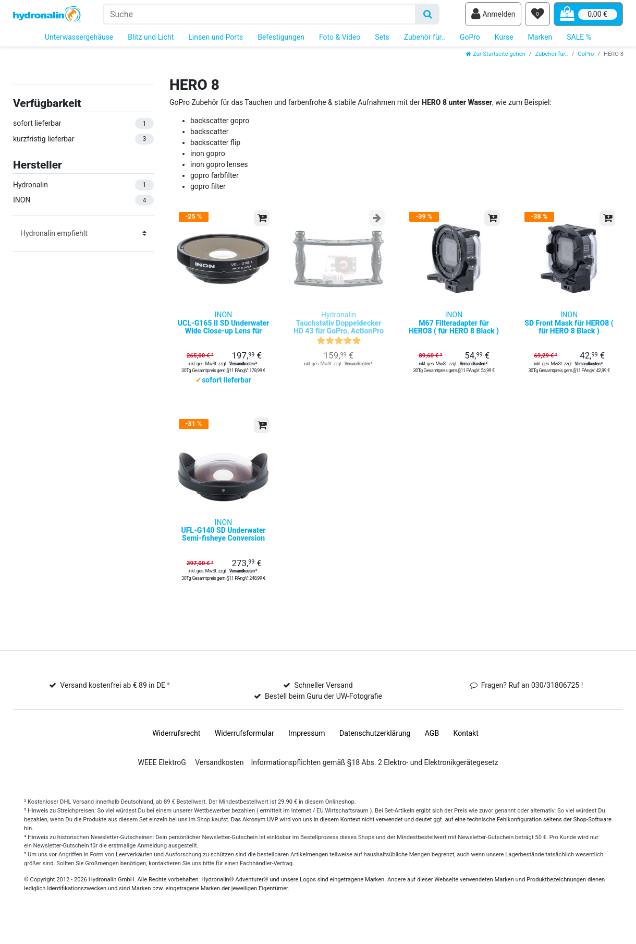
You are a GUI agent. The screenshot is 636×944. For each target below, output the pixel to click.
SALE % (579, 41)
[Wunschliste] (537, 16)
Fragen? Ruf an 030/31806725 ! (532, 703)
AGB (432, 751)
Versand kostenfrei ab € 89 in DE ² (114, 703)
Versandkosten (219, 780)
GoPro (470, 41)
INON (223, 334)
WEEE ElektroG (162, 780)
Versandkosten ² (243, 374)
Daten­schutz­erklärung (374, 751)
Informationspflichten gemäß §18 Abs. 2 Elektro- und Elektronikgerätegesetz (374, 780)
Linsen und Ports (215, 41)
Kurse (504, 41)
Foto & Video (339, 41)
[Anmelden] (493, 16)
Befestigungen (281, 41)
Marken (540, 41)
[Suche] (427, 16)
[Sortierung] (83, 236)
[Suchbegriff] (259, 16)
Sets (382, 41)
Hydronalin (338, 334)
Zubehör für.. (424, 41)
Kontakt (466, 751)
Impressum (306, 751)
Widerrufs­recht (176, 751)
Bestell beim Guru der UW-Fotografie (323, 714)
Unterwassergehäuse (79, 41)
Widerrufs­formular (244, 751)
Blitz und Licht (151, 41)
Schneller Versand (323, 703)
